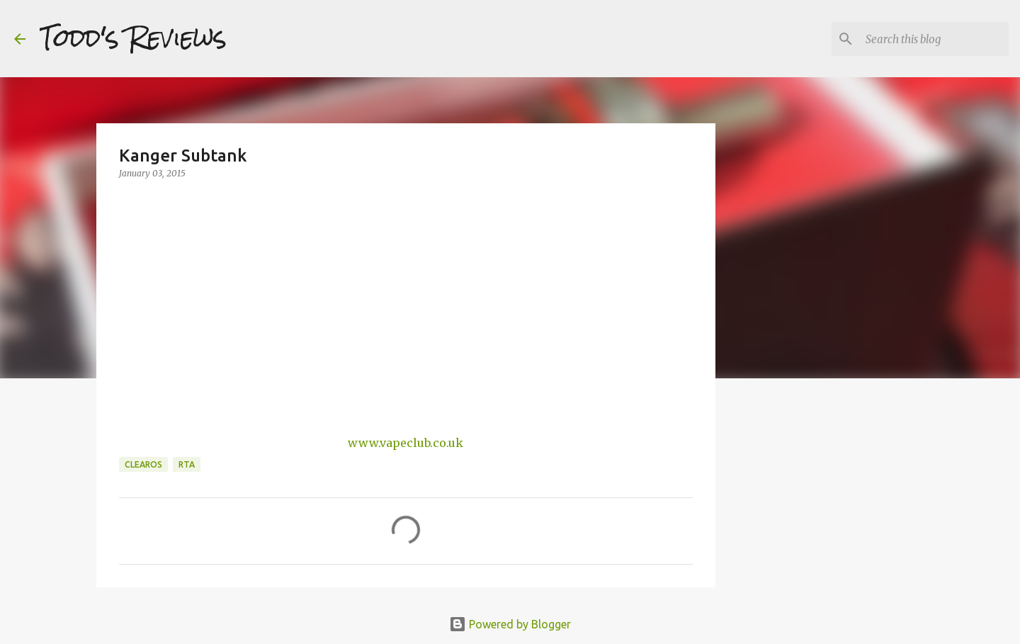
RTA (186, 464)
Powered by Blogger (510, 624)
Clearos (143, 464)
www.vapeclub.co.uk (405, 443)
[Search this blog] (934, 39)
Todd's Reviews (133, 38)
